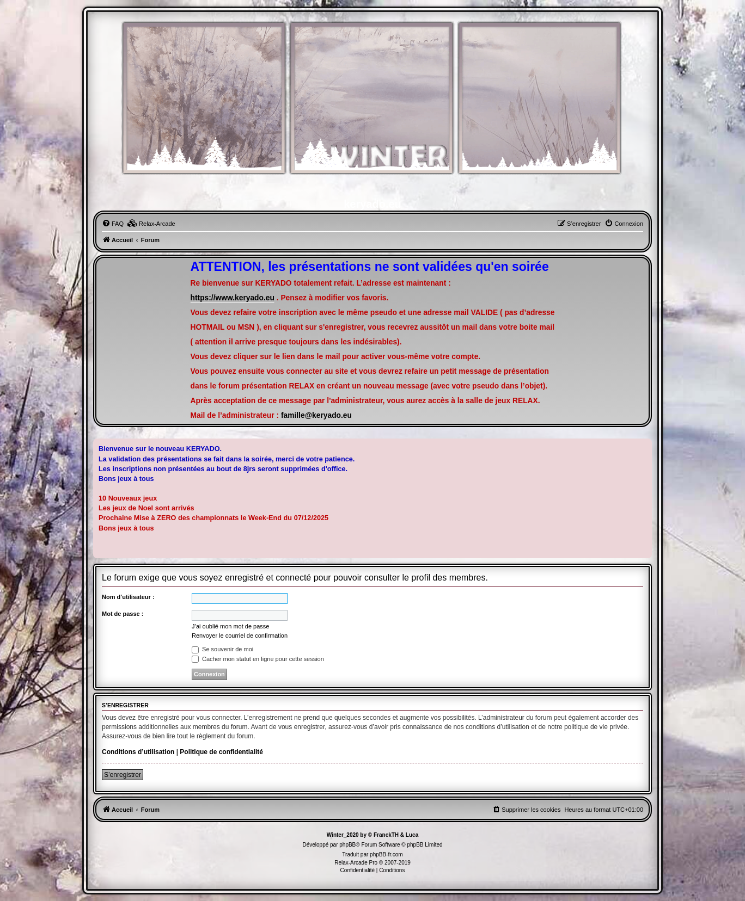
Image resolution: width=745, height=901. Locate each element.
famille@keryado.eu (316, 415)
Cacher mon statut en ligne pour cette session (258, 659)
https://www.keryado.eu (232, 298)
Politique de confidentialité (221, 752)
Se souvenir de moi (222, 649)
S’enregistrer (122, 775)
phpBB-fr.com (386, 854)
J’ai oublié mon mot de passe (230, 626)
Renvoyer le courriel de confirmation (240, 635)
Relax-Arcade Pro (355, 863)
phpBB (347, 845)
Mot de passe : (122, 613)
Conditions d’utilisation (138, 752)
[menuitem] (113, 223)
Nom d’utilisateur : (128, 597)
